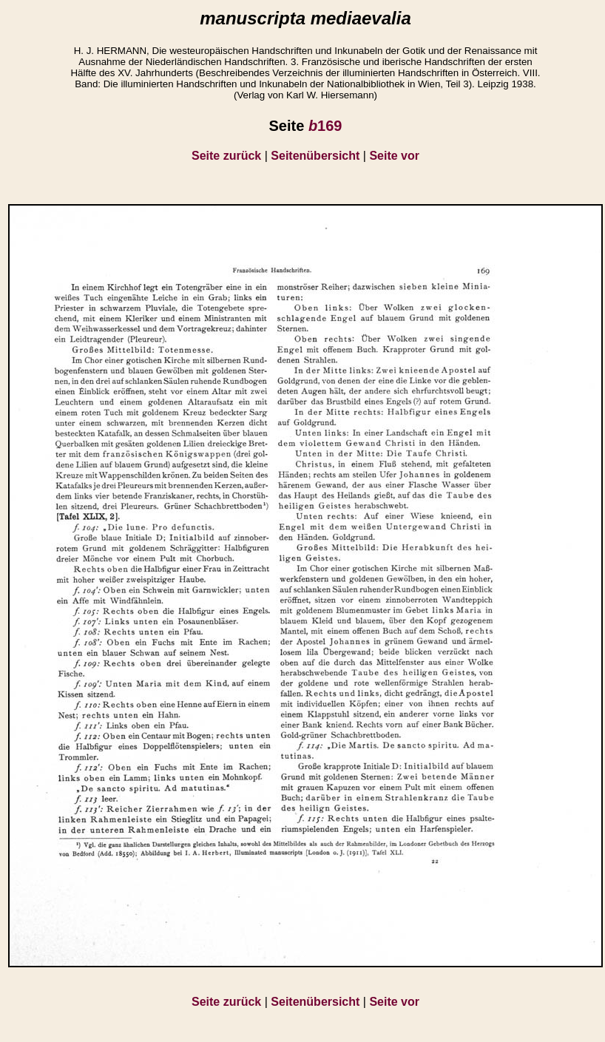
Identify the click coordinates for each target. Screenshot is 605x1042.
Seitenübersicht (315, 155)
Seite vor (394, 155)
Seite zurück (226, 155)
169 (325, 126)
